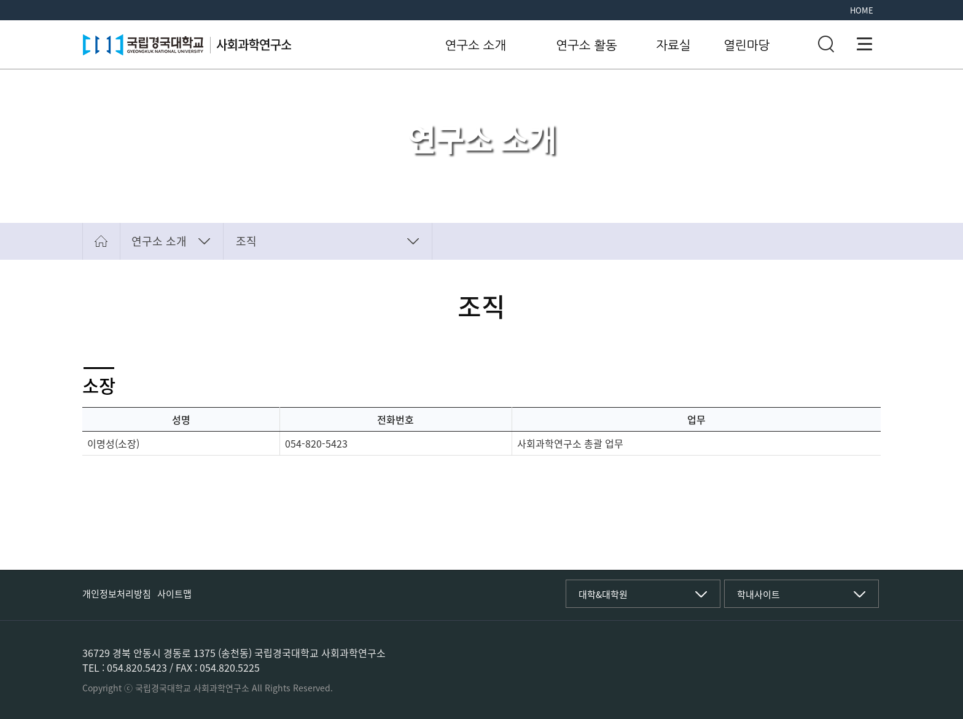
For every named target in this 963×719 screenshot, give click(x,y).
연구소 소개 (476, 45)
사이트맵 (174, 593)
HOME (861, 10)
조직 (246, 241)
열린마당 (746, 45)
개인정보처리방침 (116, 593)
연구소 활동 (586, 45)
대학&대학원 (603, 594)
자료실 (673, 45)
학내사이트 (758, 594)
